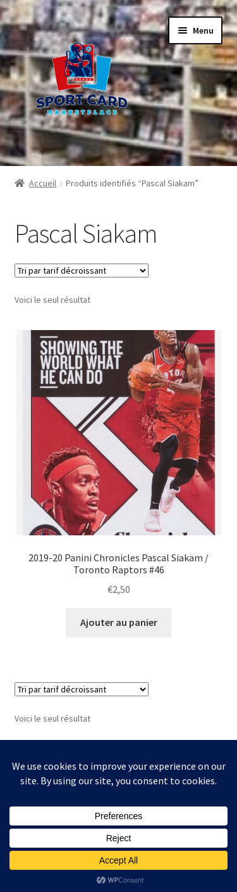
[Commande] (82, 270)
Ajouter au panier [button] (118, 622)
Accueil (42, 183)
